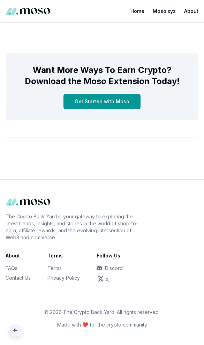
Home (137, 11)
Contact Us (18, 278)
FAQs (11, 268)
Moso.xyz (164, 11)
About (191, 11)
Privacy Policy (63, 278)
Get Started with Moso (102, 101)
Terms (54, 268)
